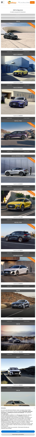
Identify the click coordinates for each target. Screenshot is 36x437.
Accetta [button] (18, 431)
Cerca (32, 2)
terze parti (20, 415)
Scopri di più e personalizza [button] (18, 434)
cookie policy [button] (5, 413)
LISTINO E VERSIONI (26, 51)
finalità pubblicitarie (4, 419)
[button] (34, 408)
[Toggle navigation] (2, 2)
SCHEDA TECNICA (9, 51)
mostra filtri (18, 17)
